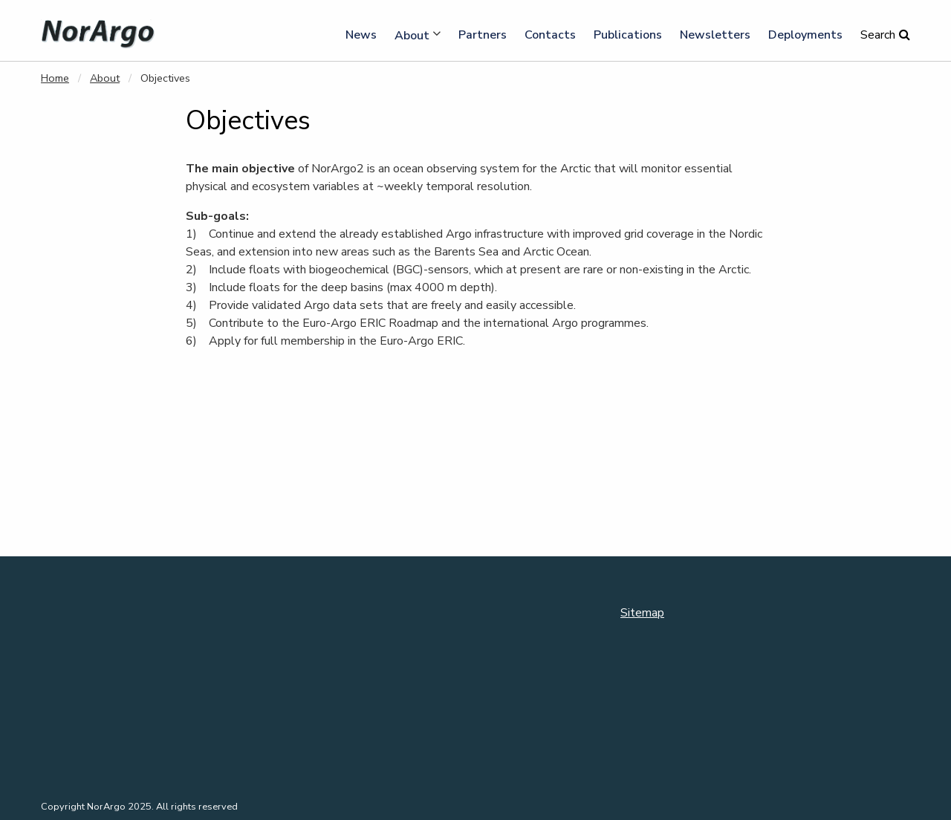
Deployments (805, 35)
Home (55, 78)
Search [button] (877, 35)
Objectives (165, 78)
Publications (628, 35)
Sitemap (642, 613)
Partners (482, 35)
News (361, 35)
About (412, 35)
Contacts (550, 35)
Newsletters (715, 35)
